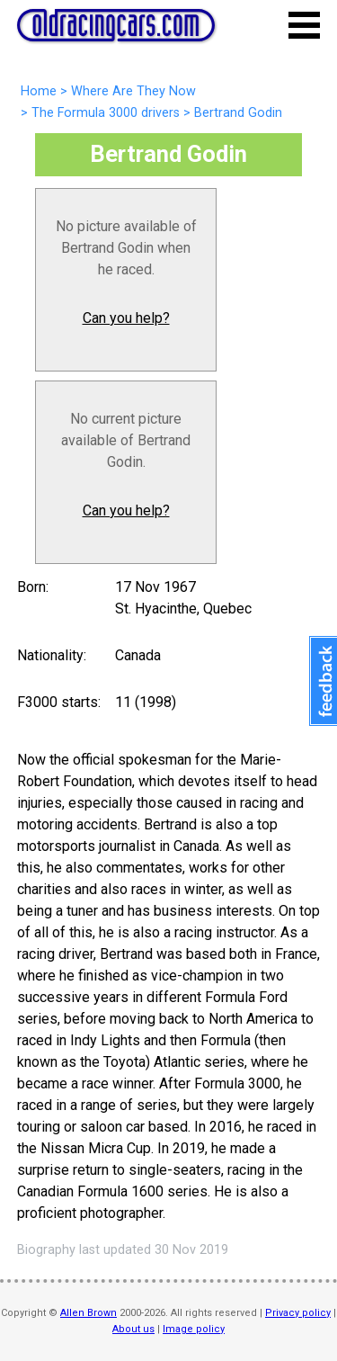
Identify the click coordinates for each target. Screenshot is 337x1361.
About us (133, 1329)
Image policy (194, 1329)
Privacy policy (298, 1313)
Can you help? (126, 318)
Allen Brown (88, 1313)
